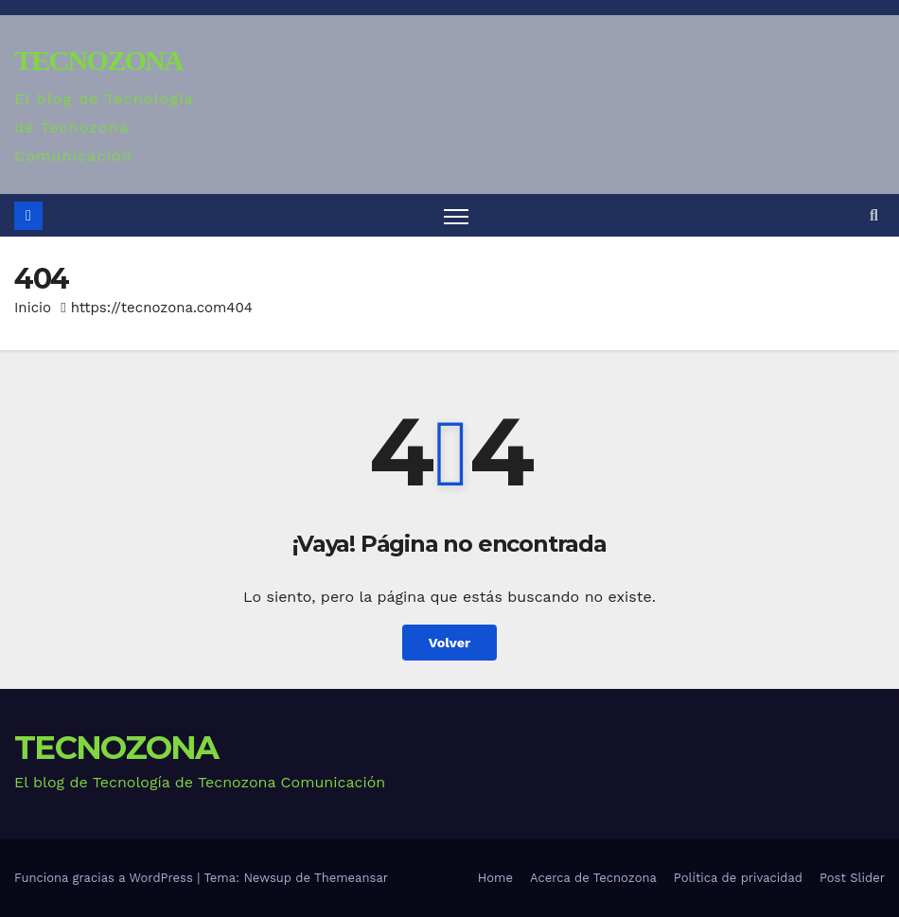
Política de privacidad (738, 878)
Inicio (32, 307)
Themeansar (351, 878)
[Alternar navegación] (456, 215)
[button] (874, 215)
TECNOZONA (98, 60)
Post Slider (852, 878)
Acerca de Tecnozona (593, 878)
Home (495, 878)
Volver (450, 642)
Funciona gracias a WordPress (105, 878)
